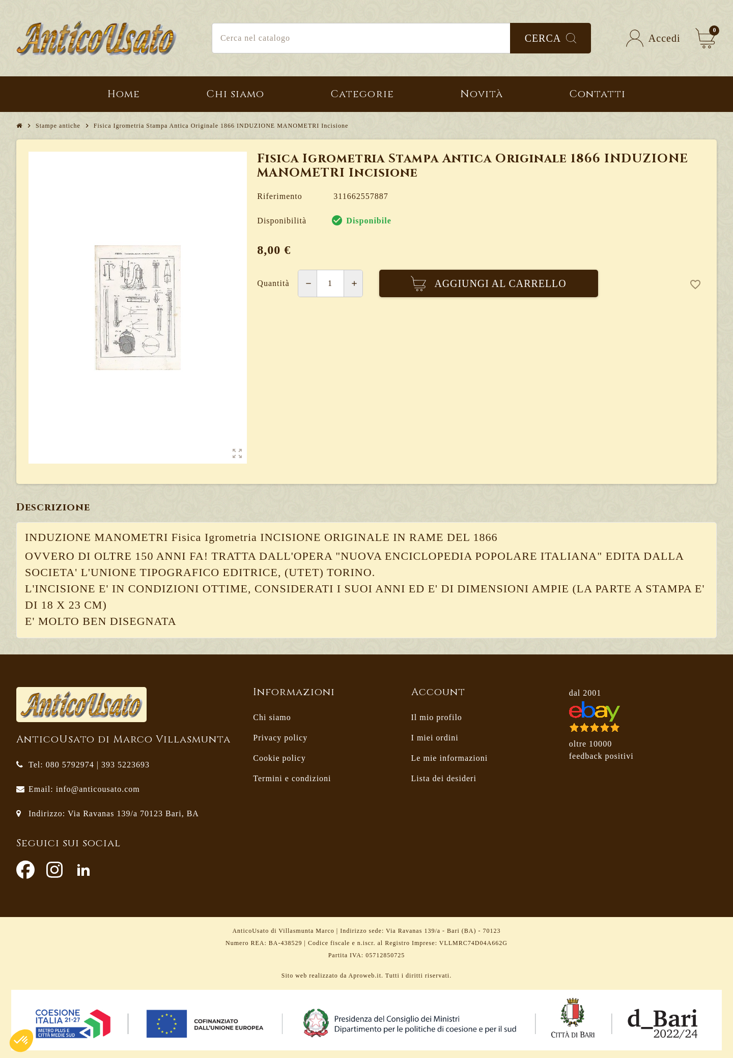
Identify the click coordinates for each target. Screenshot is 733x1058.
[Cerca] (401, 38)
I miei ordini (435, 737)
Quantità (273, 283)
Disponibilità (281, 220)
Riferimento (279, 196)
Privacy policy (280, 737)
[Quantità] (330, 283)
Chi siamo (272, 717)
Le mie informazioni (449, 758)
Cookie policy (279, 758)
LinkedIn (83, 870)
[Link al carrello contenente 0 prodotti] (705, 38)
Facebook (25, 870)
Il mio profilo (436, 717)
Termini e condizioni (292, 778)
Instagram (54, 870)
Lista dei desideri (443, 778)
